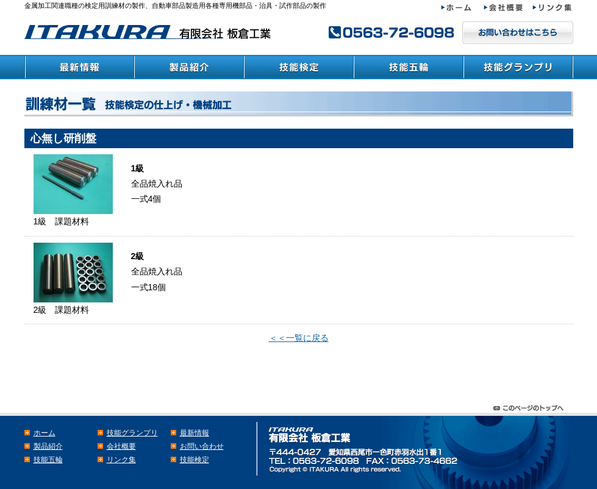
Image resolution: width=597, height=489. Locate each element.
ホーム (462, 7)
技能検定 (299, 67)
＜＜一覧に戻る (299, 338)
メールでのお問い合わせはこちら (517, 32)
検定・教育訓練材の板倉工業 (149, 32)
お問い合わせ (202, 446)
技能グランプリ (518, 67)
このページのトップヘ (530, 405)
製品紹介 (189, 67)
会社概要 (508, 7)
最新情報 (79, 67)
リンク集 (552, 7)
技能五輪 (408, 67)
